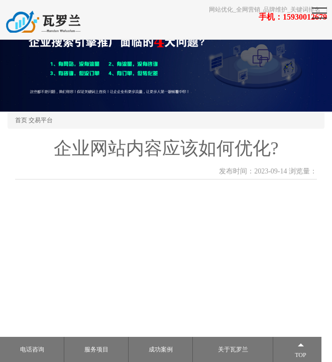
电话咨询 (32, 349)
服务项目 (96, 349)
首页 (21, 120)
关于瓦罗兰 (233, 349)
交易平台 (41, 120)
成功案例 (161, 349)
